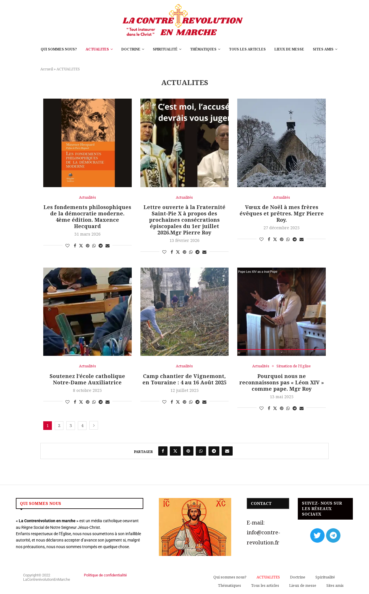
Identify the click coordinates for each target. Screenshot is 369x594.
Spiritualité (165, 49)
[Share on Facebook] (75, 245)
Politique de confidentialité (105, 575)
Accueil (46, 69)
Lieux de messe (289, 49)
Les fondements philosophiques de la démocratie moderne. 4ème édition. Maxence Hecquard (87, 217)
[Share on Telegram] (101, 245)
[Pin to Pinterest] (87, 245)
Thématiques (203, 49)
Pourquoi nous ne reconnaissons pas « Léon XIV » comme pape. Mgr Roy (281, 382)
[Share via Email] (108, 245)
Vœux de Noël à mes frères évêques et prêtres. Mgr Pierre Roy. (282, 213)
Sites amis (323, 49)
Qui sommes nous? (59, 49)
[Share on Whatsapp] (94, 245)
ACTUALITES (97, 49)
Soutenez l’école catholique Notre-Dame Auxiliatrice (87, 379)
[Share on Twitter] (81, 245)
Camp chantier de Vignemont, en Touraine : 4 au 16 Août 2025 (184, 379)
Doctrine (130, 49)
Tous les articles (247, 49)
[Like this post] (67, 245)
